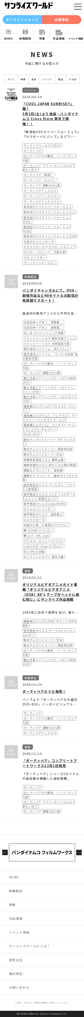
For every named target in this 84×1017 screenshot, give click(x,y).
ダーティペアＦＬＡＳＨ (40, 191)
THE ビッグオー (35, 257)
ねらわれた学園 (34, 551)
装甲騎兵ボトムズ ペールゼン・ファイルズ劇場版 (49, 487)
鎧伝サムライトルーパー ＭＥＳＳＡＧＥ (48, 442)
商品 (60, 79)
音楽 (34, 79)
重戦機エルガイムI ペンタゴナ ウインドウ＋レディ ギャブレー (49, 427)
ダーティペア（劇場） (39, 175)
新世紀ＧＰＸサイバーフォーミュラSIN (50, 236)
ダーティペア (32, 151)
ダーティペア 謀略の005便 (42, 185)
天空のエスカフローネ (39, 241)
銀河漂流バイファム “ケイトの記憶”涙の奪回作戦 (50, 356)
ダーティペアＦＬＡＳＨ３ (42, 201)
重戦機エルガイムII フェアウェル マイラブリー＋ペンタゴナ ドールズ (50, 418)
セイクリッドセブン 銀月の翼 (44, 557)
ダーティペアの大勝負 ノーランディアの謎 (49, 366)
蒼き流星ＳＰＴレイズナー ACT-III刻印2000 (49, 380)
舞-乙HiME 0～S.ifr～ (38, 530)
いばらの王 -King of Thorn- (43, 546)
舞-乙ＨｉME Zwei (37, 535)
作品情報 (59, 38)
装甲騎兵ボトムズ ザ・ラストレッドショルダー (49, 633)
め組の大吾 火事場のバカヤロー (46, 525)
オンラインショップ (22, 19)
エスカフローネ (34, 247)
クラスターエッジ (36, 541)
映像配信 (25, 38)
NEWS (8, 38)
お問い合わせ (19, 987)
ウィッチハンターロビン (40, 263)
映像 (23, 79)
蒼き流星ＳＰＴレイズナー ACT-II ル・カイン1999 (49, 390)
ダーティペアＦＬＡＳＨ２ (42, 196)
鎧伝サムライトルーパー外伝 (43, 454)
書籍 (28, 571)
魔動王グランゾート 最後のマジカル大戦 (50, 478)
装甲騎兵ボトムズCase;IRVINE (45, 503)
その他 (73, 79)
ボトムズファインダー (39, 509)
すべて (11, 79)
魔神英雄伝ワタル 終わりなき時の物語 (50, 465)
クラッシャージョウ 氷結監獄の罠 (47, 343)
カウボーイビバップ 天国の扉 (45, 252)
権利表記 (16, 973)
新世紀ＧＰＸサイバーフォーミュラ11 (49, 212)
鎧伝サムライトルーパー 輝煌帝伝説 (48, 449)
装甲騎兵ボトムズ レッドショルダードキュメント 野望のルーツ (49, 496)
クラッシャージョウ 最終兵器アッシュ (50, 338)
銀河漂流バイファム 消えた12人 (46, 349)
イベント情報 (75, 38)
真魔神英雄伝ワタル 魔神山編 (44, 459)
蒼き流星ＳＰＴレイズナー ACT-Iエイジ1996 (50, 399)
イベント (47, 79)
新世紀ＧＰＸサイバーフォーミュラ (47, 207)
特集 (42, 38)
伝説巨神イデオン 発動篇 (43, 322)
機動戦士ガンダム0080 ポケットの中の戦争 (49, 623)
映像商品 (31, 678)
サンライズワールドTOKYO (42, 145)
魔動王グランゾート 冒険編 (43, 470)
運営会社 (16, 960)
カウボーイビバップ (62, 247)
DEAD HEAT (32, 434)
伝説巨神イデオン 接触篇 (43, 327)
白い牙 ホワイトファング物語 (44, 333)
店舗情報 (61, 19)
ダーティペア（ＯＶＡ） (40, 180)
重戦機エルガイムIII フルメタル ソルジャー (49, 408)
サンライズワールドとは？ (29, 946)
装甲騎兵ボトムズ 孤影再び (43, 514)
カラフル (58, 541)
